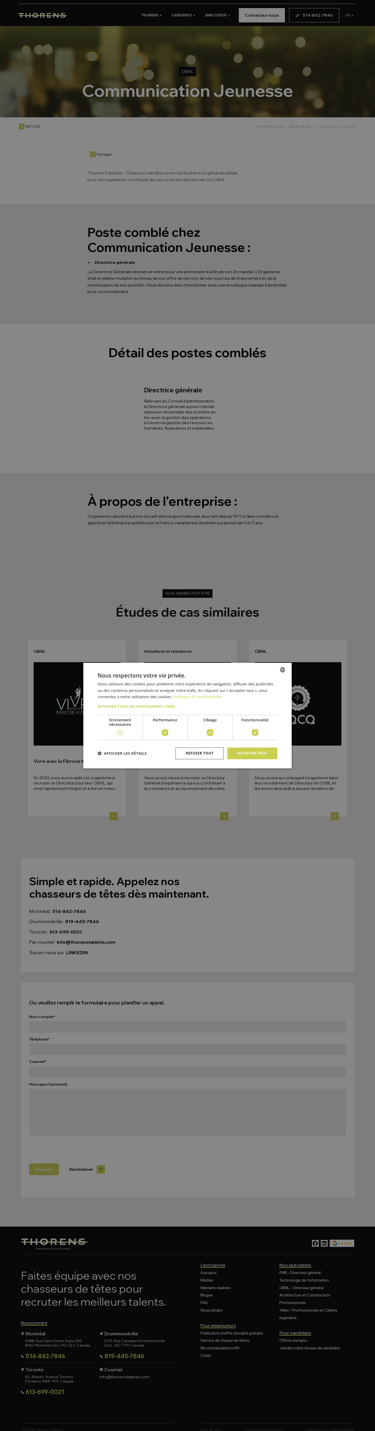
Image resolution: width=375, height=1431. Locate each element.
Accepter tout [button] (252, 753)
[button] (187, 706)
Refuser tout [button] (200, 753)
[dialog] (187, 715)
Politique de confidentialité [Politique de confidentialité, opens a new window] (197, 696)
